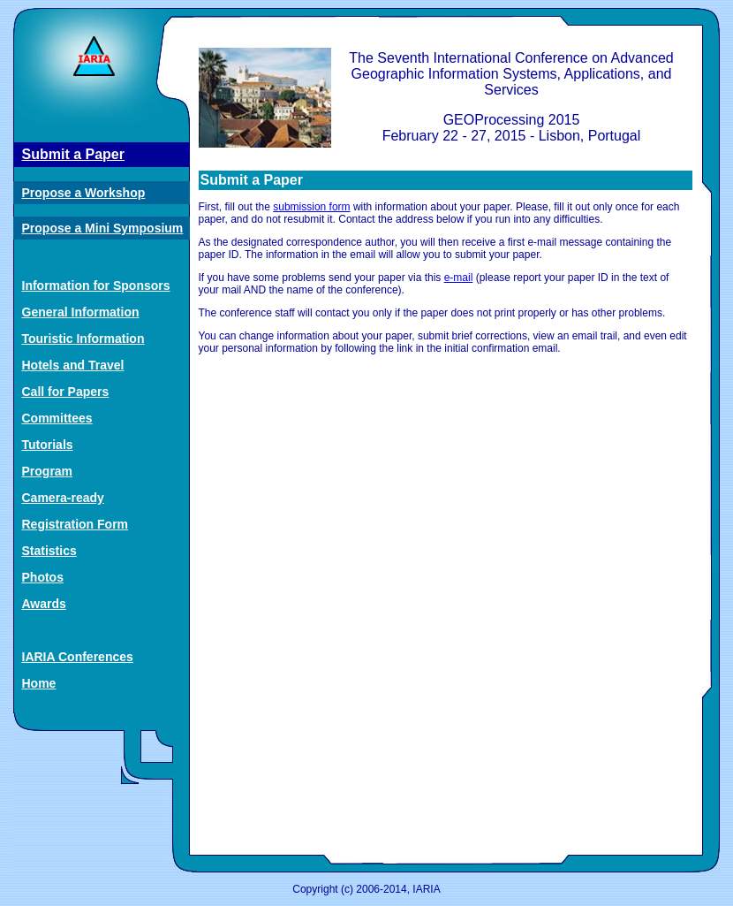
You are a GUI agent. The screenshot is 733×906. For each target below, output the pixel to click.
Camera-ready (63, 498)
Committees (57, 418)
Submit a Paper (73, 154)
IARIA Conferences (77, 657)
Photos (43, 577)
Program (47, 471)
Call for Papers (66, 391)
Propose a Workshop (84, 193)
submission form (311, 207)
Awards (44, 604)
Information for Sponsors (96, 285)
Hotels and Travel (73, 365)
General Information (81, 312)
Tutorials (47, 445)
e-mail (458, 277)
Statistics (49, 551)
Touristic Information (83, 338)
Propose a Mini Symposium (103, 228)
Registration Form (75, 524)
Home (39, 683)
